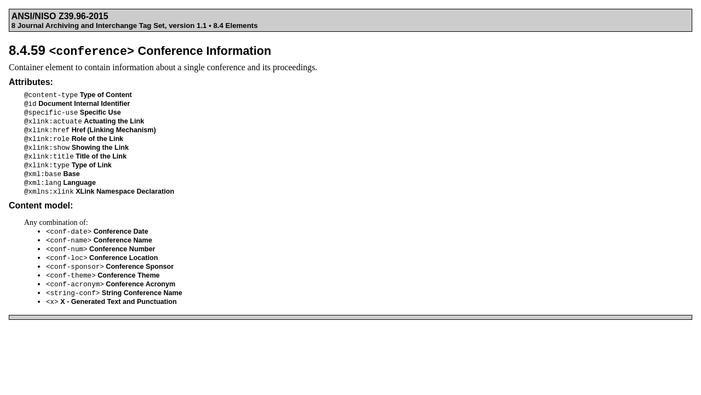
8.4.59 (140, 50)
